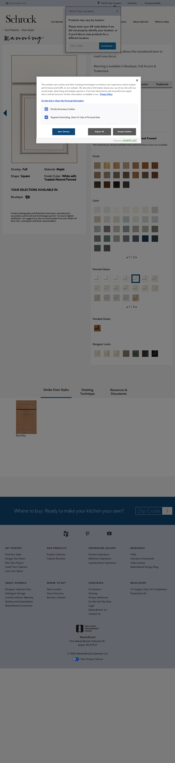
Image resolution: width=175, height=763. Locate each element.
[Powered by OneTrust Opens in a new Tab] (126, 141)
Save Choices (64, 132)
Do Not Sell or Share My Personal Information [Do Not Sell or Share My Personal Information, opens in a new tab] (62, 100)
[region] (88, 109)
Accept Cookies (125, 132)
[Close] (137, 80)
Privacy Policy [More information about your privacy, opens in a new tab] (106, 94)
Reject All (99, 132)
